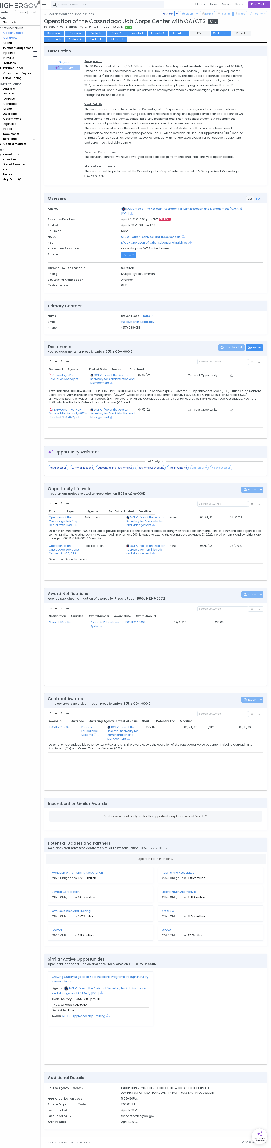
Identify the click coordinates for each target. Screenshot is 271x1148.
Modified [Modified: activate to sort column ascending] (253, 721)
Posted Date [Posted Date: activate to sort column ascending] (208, 369)
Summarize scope (87, 467)
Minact (169, 930)
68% (127, 285)
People (13, 129)
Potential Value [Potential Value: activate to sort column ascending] (193, 721)
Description (60, 33)
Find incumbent (183, 467)
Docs (122, 33)
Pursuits (14, 58)
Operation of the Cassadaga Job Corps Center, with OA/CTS (81, 519)
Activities (15, 63)
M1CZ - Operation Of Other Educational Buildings (158, 242)
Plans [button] (213, 4)
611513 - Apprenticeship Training (89, 1016)
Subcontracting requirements (120, 467)
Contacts (101, 33)
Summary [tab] (68, 68)
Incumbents (59, 39)
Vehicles (14, 99)
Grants (13, 43)
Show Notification (66, 622)
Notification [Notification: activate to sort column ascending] (62, 616)
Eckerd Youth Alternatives (182, 892)
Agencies (15, 124)
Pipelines (14, 53)
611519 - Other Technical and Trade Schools (155, 237)
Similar (101, 39)
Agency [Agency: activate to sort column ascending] (130, 369)
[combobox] (112, 4)
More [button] (199, 4)
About (54, 1142)
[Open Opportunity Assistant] (259, 1136)
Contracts (16, 38)
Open (132, 255)
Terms (79, 1142)
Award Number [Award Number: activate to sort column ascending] (166, 616)
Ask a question (63, 467)
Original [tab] (69, 62)
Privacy (90, 1142)
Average (130, 280)
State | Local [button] (33, 12)
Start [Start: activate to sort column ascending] (212, 721)
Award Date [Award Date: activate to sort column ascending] (202, 616)
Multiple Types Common (141, 274)
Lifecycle (163, 33)
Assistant (142, 33)
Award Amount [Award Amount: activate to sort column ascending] (236, 616)
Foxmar (62, 930)
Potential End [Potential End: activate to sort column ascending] (232, 721)
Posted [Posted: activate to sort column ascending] (237, 511)
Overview (80, 33)
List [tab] (250, 199)
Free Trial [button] (259, 4)
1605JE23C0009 (166, 622)
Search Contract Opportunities (74, 14)
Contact (66, 1142)
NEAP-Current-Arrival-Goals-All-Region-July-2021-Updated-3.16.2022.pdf (86, 408)
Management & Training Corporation (82, 873)
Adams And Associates (181, 873)
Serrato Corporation (71, 892)
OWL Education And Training (76, 911)
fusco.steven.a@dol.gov (141, 322)
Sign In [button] (239, 4)
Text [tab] (259, 199)
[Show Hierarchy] (148, 213)
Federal (11, 12)
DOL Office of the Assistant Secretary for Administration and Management (154, 377)
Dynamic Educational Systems (112, 622)
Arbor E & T (172, 911)
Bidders (80, 39)
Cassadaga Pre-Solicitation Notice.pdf (84, 375)
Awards (184, 33)
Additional (122, 39)
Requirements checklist (155, 467)
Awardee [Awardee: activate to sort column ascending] (98, 616)
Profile (151, 316)
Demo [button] (226, 4)
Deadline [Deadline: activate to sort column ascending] (253, 511)
